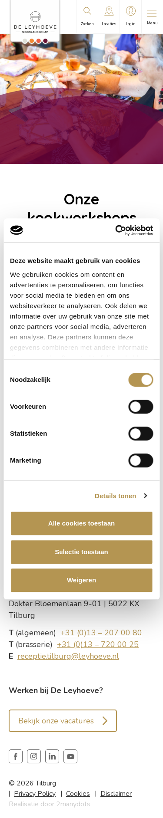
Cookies (78, 793)
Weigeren (81, 580)
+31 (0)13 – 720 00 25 (98, 644)
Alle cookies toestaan (81, 523)
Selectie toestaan (81, 551)
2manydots (73, 804)
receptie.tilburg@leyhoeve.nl (68, 656)
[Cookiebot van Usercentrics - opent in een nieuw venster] (116, 230)
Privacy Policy (35, 793)
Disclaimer (116, 793)
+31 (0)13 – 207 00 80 (101, 632)
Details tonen (115, 495)
